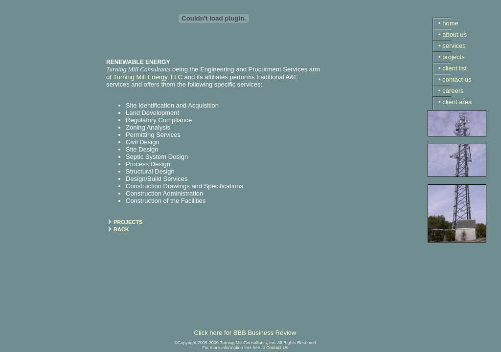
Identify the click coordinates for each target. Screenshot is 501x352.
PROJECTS (128, 222)
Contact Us (277, 347)
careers (452, 90)
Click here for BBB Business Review (245, 332)
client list (454, 68)
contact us (456, 79)
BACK (121, 229)
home (450, 23)
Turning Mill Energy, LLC (147, 77)
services (454, 45)
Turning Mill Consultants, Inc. (248, 342)
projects (453, 57)
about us (454, 34)
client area (457, 102)
